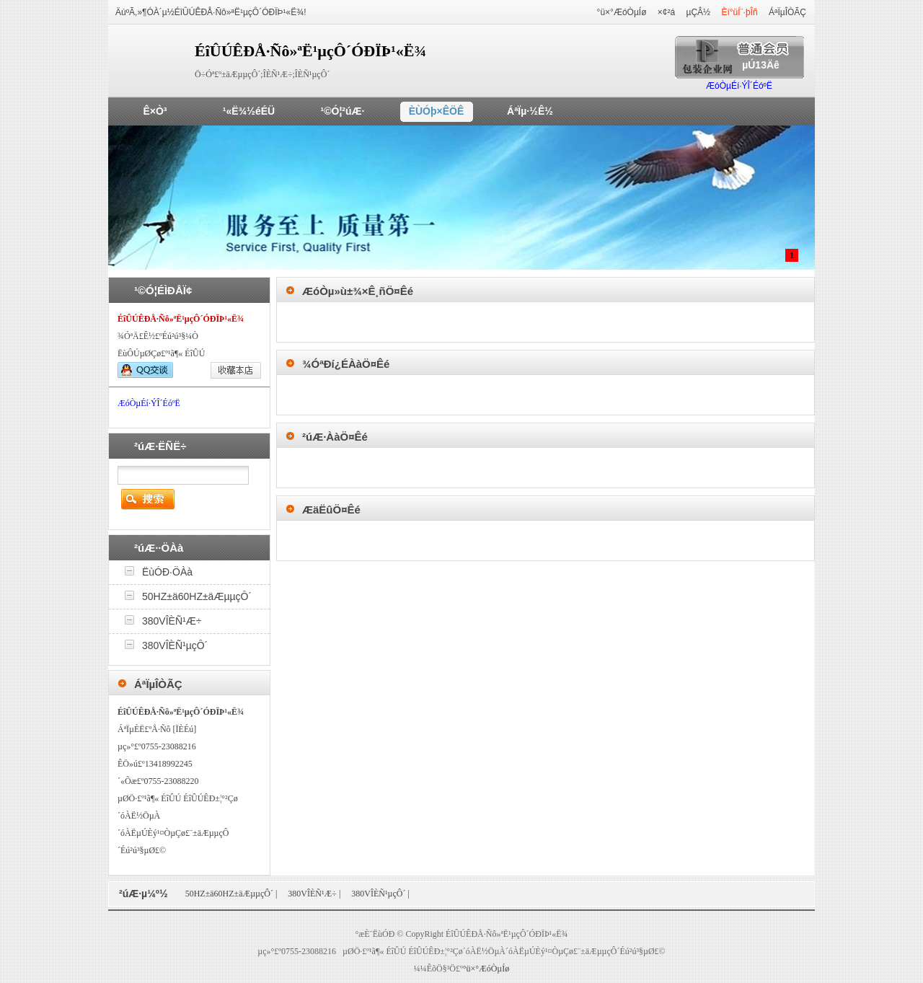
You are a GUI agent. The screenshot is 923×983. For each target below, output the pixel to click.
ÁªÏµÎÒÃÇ (787, 12)
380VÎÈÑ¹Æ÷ (171, 621)
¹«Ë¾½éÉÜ (249, 111)
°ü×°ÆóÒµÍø (622, 12)
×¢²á (666, 12)
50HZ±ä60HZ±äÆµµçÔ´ (197, 596)
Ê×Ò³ (155, 111)
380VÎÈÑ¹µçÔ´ (175, 645)
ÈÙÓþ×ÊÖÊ (436, 111)
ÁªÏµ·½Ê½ (530, 111)
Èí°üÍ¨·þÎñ (739, 12)
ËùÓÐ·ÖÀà (167, 572)
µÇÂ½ (698, 12)
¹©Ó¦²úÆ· (343, 111)
